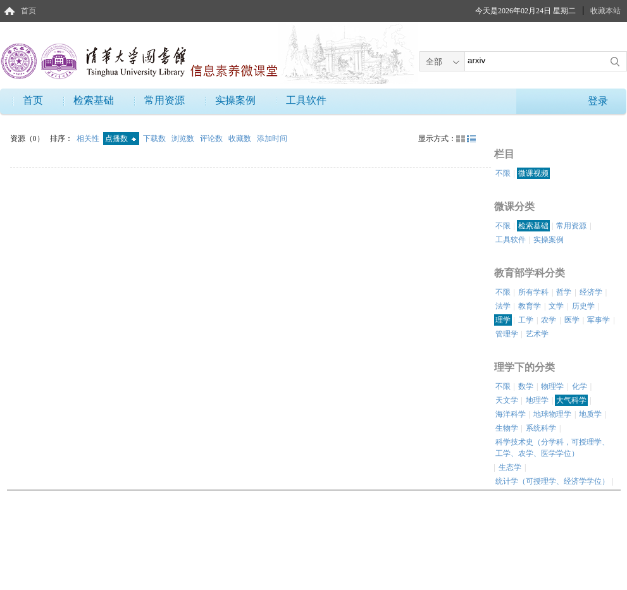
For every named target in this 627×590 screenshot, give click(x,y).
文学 (556, 306)
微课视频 (533, 173)
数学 (525, 386)
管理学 (506, 333)
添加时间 (272, 138)
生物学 (506, 428)
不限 (503, 173)
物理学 (552, 386)
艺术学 (537, 333)
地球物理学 (552, 414)
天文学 (506, 400)
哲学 (563, 292)
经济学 (591, 292)
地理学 (537, 400)
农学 (548, 320)
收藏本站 (605, 10)
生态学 (510, 467)
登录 (598, 100)
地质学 (590, 414)
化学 (579, 386)
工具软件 (306, 100)
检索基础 (93, 100)
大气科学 (571, 400)
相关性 (89, 138)
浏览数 (183, 138)
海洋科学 (510, 414)
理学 (503, 320)
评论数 (212, 138)
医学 (572, 320)
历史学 (583, 306)
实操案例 (235, 100)
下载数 (155, 138)
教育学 (529, 306)
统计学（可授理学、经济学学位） (552, 481)
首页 (28, 10)
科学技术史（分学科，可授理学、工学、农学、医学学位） (552, 448)
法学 (503, 306)
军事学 (598, 320)
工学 (525, 320)
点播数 (120, 138)
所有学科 (533, 292)
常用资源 (164, 100)
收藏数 (240, 138)
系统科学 (541, 428)
